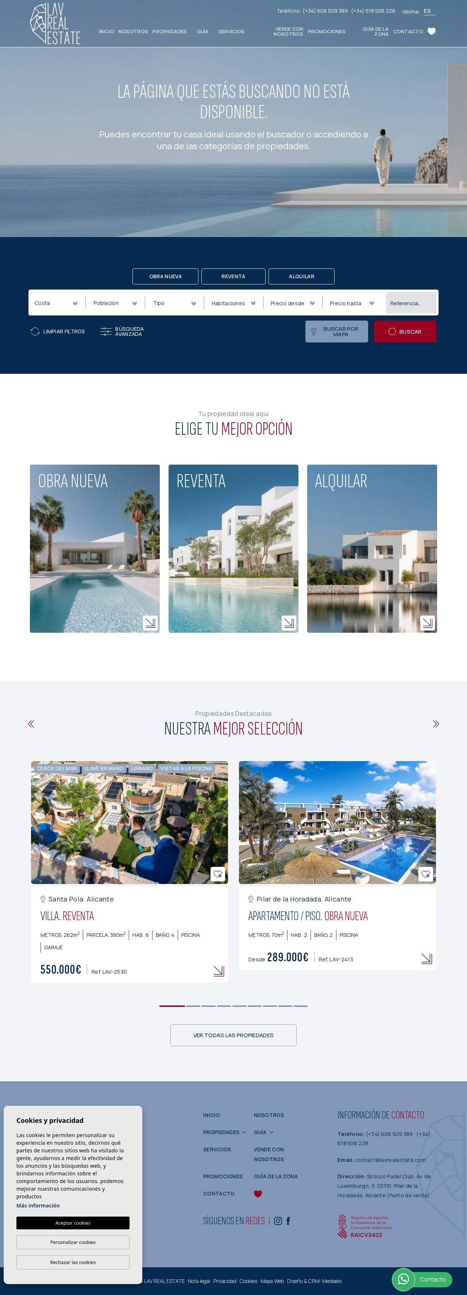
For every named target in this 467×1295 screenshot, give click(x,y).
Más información (38, 1205)
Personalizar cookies (73, 1242)
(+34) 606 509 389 (325, 10)
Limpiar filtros (58, 331)
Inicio (106, 31)
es (427, 11)
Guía (203, 31)
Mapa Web (272, 1280)
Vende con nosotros (288, 31)
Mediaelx (332, 1280)
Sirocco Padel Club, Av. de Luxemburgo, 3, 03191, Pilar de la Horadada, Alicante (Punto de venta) (384, 1185)
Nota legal (199, 1280)
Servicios (232, 31)
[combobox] (56, 302)
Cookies (248, 1280)
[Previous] (31, 724)
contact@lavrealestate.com (390, 1159)
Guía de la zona (376, 31)
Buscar (405, 332)
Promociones (327, 31)
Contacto (408, 31)
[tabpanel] (129, 871)
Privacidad (224, 1280)
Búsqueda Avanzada (122, 331)
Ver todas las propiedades (233, 1035)
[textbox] (57, 303)
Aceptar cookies (72, 1223)
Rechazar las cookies (73, 1262)
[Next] (436, 724)
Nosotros (133, 31)
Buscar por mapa (334, 331)
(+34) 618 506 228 (373, 10)
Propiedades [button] (170, 31)
